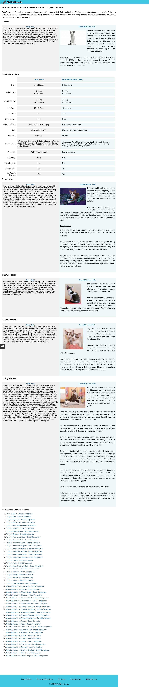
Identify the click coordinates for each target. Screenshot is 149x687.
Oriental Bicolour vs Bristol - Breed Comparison (23, 653)
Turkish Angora (124, 60)
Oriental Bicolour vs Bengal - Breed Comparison (23, 635)
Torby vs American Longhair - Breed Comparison (24, 546)
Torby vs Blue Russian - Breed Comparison (22, 583)
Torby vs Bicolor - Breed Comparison (19, 577)
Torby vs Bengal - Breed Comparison (19, 575)
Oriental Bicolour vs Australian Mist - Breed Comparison (26, 630)
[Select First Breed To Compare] (133, 11)
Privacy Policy (26, 679)
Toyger (121, 69)
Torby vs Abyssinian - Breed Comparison (21, 525)
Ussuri (121, 43)
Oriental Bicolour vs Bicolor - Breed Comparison (23, 638)
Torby (28, 27)
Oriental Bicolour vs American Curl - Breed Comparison (26, 601)
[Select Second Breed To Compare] (133, 15)
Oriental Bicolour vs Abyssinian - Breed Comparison (25, 586)
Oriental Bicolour (85, 27)
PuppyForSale (76, 679)
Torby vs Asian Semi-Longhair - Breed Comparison (24, 566)
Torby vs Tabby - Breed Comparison (19, 514)
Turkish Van (123, 56)
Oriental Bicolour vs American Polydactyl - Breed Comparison (28, 609)
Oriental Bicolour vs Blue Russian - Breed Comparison (26, 644)
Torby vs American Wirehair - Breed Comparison (24, 554)
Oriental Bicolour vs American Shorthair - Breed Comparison (28, 612)
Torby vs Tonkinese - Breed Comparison (20, 522)
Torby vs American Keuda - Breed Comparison (23, 543)
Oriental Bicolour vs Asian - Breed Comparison (23, 624)
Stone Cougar (124, 104)
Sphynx (122, 108)
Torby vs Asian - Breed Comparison (19, 563)
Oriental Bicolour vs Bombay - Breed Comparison (24, 647)
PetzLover (61, 679)
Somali (121, 112)
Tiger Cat (122, 86)
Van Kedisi (123, 34)
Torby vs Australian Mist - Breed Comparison (22, 569)
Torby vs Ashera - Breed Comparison (19, 560)
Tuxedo (122, 51)
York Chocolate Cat (126, 30)
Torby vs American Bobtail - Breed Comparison (23, 537)
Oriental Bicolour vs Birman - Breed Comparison (23, 641)
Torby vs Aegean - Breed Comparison (20, 528)
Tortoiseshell (124, 73)
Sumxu (121, 99)
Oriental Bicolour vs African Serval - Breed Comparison (26, 592)
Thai (121, 91)
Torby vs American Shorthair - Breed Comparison (24, 551)
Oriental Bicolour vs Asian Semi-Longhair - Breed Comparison (29, 627)
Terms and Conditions (45, 679)
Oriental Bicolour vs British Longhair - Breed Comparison (27, 656)
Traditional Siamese (126, 64)
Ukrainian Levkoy (125, 47)
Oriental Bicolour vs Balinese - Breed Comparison (24, 633)
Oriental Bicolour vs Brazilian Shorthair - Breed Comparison (28, 650)
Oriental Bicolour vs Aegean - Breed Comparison (24, 589)
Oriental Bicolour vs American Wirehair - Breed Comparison (28, 615)
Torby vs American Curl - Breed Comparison (22, 540)
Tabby (121, 95)
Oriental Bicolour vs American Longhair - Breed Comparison (28, 606)
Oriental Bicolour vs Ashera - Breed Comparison (23, 621)
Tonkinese (123, 82)
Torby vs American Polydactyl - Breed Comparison (24, 548)
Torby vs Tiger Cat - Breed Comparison (20, 520)
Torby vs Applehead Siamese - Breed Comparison (24, 557)
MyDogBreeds (91, 679)
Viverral (122, 38)
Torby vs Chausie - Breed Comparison (20, 534)
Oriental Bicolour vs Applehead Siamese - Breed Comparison (28, 618)
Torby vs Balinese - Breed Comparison (20, 572)
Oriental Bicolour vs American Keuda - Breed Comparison (27, 604)
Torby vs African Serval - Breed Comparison (22, 531)
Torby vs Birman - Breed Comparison (19, 580)
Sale (32, 27)
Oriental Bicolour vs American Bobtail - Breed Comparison (27, 598)
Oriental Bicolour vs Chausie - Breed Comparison (24, 595)
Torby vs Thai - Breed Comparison (18, 517)
